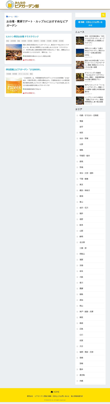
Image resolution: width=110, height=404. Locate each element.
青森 (81, 122)
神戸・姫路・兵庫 (86, 313)
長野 (81, 220)
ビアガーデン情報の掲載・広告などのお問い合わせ (52, 398)
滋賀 (81, 261)
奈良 (81, 272)
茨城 (81, 168)
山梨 (81, 232)
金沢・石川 (84, 209)
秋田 (81, 133)
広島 (81, 330)
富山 (81, 203)
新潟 (81, 197)
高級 (18, 41)
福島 (81, 151)
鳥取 (81, 319)
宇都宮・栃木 (85, 156)
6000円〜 (36, 41)
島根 (81, 325)
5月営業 (30, 41)
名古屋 (82, 243)
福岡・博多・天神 (86, 354)
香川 (81, 284)
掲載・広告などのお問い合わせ (90, 23)
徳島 (81, 296)
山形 (81, 145)
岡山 (81, 307)
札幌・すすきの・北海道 (89, 116)
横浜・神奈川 (85, 191)
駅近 (8, 41)
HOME (55, 394)
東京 (16, 16)
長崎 (81, 360)
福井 (81, 214)
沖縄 (81, 383)
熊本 (81, 371)
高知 (81, 302)
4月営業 (24, 41)
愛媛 (81, 290)
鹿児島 (82, 377)
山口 (81, 336)
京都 (81, 267)
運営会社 (30, 398)
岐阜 (81, 226)
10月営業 (13, 41)
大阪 (81, 278)
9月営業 (61, 41)
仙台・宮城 (84, 139)
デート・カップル (23, 74)
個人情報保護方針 (77, 398)
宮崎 (81, 365)
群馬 (81, 162)
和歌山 (82, 255)
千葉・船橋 (84, 180)
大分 (81, 348)
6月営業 (43, 41)
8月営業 (55, 41)
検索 (103, 15)
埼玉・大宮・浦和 (86, 174)
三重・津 (83, 249)
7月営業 (49, 41)
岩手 (81, 127)
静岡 (81, 238)
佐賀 (81, 342)
